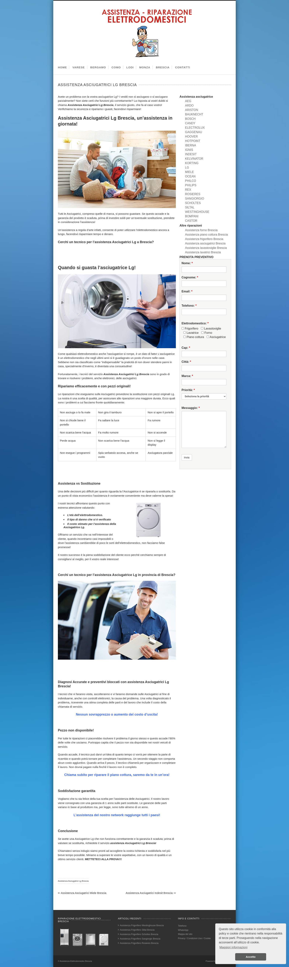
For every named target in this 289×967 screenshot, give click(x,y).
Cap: (186, 347)
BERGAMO (98, 67)
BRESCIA (163, 67)
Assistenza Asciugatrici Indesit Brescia (151, 892)
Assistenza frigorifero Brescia (204, 239)
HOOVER (191, 136)
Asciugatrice (216, 337)
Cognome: (190, 277)
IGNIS (189, 149)
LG (187, 167)
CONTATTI (182, 67)
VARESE (78, 67)
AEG (188, 101)
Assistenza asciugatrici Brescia (205, 243)
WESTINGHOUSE (197, 211)
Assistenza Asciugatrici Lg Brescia (73, 881)
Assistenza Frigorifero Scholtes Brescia (139, 934)
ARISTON (191, 110)
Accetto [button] (251, 956)
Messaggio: (191, 407)
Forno (206, 332)
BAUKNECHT (194, 114)
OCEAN (190, 176)
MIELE (189, 172)
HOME (62, 67)
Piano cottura (193, 337)
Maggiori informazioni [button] (233, 947)
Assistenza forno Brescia (201, 230)
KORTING (192, 163)
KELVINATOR (194, 158)
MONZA (144, 67)
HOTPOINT (192, 141)
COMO (116, 67)
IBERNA (190, 145)
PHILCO (190, 180)
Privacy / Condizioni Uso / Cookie (194, 938)
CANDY (190, 123)
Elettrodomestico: (195, 323)
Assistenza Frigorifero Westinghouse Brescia (142, 925)
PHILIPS (190, 185)
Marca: (187, 376)
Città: (186, 361)
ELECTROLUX (195, 127)
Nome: (187, 263)
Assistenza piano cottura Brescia (206, 234)
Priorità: (188, 390)
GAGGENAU (193, 132)
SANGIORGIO (194, 198)
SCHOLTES (193, 203)
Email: (187, 291)
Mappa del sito (185, 934)
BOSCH (190, 118)
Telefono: (189, 305)
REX (188, 189)
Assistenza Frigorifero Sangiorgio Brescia (140, 938)
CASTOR (191, 220)
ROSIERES (192, 194)
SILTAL (189, 207)
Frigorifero (190, 328)
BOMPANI (192, 216)
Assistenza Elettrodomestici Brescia (76, 961)
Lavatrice (191, 332)
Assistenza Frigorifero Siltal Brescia (137, 930)
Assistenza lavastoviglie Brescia (206, 247)
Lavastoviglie (211, 328)
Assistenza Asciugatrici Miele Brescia (82, 892)
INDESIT (191, 154)
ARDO (189, 105)
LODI (130, 67)
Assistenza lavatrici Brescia (203, 252)
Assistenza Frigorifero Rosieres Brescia (139, 943)
